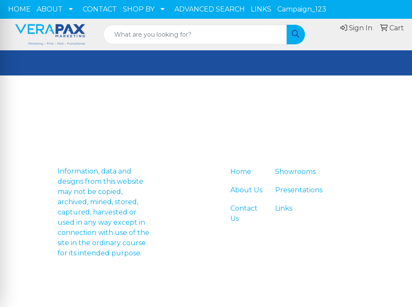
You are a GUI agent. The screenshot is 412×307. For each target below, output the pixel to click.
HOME (19, 9)
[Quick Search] (195, 34)
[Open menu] (394, 63)
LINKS (261, 9)
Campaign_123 (301, 9)
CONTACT (100, 9)
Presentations (292, 190)
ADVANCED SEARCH (209, 9)
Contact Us (244, 213)
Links (283, 208)
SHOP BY (138, 9)
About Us (246, 190)
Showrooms (292, 172)
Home (240, 172)
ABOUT (50, 9)
